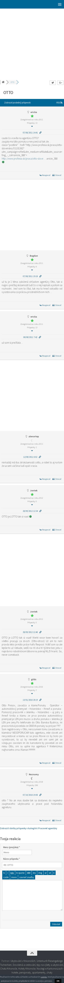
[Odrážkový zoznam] (46, 873)
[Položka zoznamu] (54, 873)
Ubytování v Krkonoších (23, 961)
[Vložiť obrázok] (40, 873)
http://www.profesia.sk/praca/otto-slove (22, 158)
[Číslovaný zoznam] (50, 873)
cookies (44, 976)
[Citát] (20, 873)
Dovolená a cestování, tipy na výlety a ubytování (38, 964)
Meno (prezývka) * (11, 847)
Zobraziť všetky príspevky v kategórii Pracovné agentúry (28, 828)
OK (58, 981)
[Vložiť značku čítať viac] (14, 877)
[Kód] (6, 877)
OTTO (12, 82)
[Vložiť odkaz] (12, 873)
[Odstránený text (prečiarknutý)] (29, 873)
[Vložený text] (34, 873)
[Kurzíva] (7, 873)
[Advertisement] (32, 42)
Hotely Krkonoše (26, 968)
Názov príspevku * (11, 858)
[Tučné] (4, 873)
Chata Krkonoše (8, 968)
